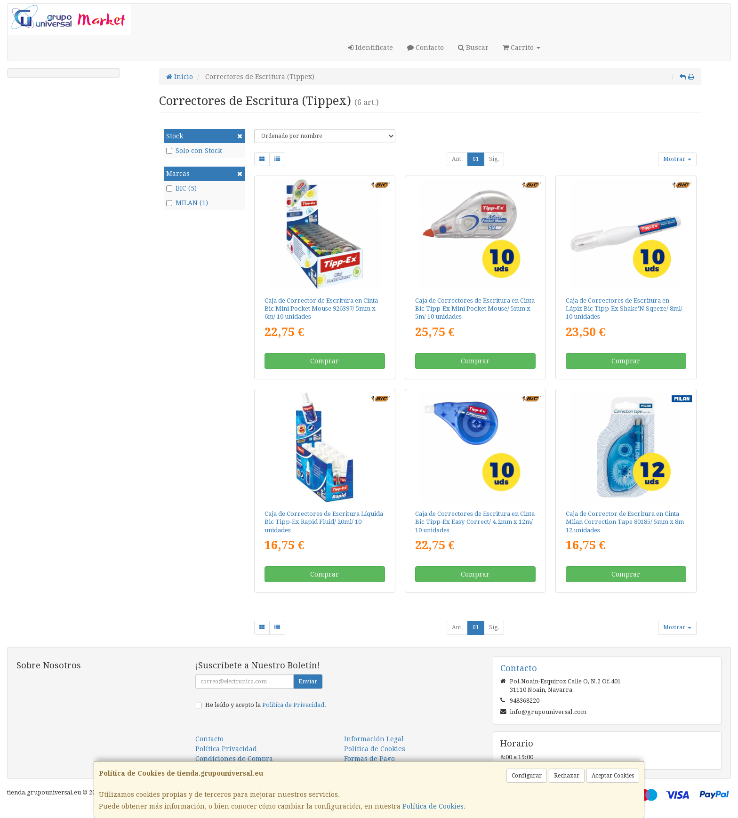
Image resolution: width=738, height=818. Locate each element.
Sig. (494, 159)
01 (476, 159)
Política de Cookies (433, 806)
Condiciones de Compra (234, 758)
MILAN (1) (187, 203)
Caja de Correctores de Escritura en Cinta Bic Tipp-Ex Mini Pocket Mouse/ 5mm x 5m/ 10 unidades (475, 309)
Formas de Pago (369, 758)
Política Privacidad (226, 749)
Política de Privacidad (293, 704)
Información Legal (374, 739)
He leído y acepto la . (265, 704)
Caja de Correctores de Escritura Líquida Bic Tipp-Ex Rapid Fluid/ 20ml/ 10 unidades (324, 522)
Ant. (457, 159)
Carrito (521, 47)
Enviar (307, 681)
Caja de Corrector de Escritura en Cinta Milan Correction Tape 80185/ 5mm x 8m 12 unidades (625, 522)
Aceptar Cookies (613, 775)
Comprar (324, 361)
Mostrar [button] (677, 159)
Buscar (473, 47)
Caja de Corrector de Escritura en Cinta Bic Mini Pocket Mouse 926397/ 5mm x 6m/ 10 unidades (321, 309)
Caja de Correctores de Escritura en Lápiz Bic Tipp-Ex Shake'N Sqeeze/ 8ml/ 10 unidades (624, 309)
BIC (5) (181, 188)
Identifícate (370, 47)
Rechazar (566, 775)
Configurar (527, 775)
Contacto (425, 47)
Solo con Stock (194, 150)
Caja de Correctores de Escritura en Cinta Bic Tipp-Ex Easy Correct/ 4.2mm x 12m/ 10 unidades (475, 522)
